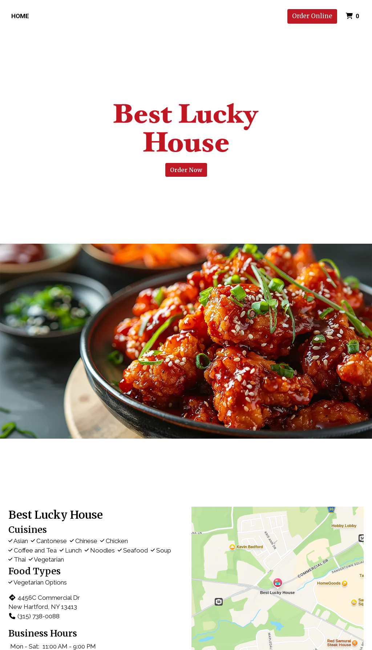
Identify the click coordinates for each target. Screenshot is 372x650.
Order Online (312, 16)
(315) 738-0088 (34, 616)
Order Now (186, 170)
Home (20, 16)
